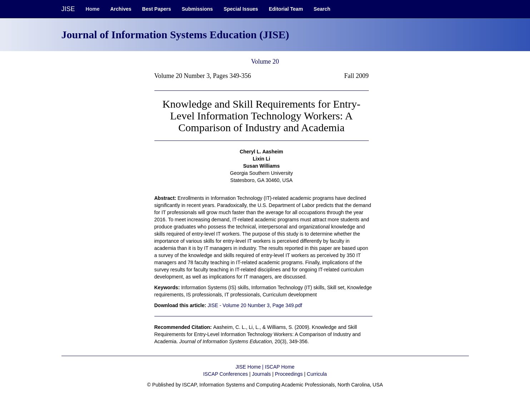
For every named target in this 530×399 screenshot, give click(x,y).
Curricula (317, 374)
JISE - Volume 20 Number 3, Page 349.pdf (255, 305)
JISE (68, 9)
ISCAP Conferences (225, 374)
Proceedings (289, 374)
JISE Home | (250, 367)
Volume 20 (265, 61)
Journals (261, 374)
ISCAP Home (279, 367)
